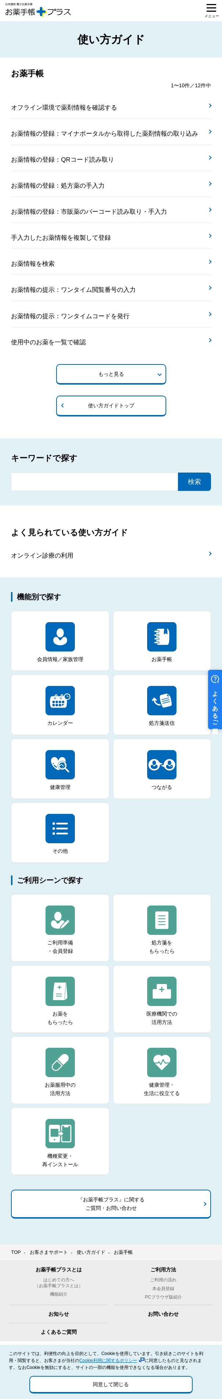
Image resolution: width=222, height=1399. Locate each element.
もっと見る (111, 374)
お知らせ (58, 1314)
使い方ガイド (91, 1252)
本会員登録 (163, 1288)
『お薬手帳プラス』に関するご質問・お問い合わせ (111, 1204)
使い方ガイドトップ (111, 405)
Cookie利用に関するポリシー (108, 1360)
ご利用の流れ (163, 1279)
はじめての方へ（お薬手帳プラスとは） (58, 1282)
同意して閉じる (111, 1384)
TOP (16, 1252)
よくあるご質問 (59, 1332)
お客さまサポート (49, 1252)
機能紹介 (59, 1294)
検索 (194, 481)
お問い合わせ (163, 1314)
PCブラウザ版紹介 (163, 1297)
